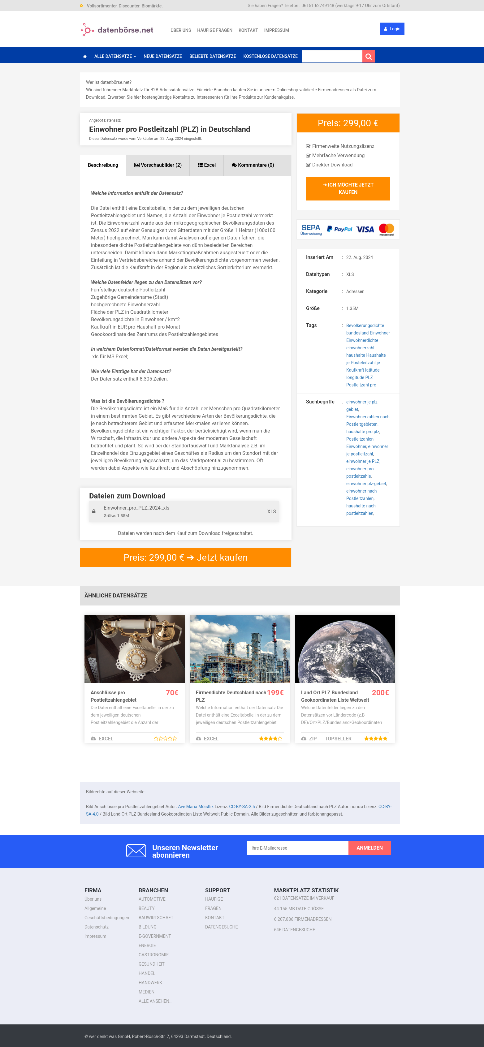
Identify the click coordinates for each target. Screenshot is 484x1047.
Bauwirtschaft (156, 917)
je (378, 362)
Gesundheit (152, 964)
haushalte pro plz (362, 431)
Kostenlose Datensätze (271, 56)
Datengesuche (221, 926)
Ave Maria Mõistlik (196, 806)
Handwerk (150, 982)
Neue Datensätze (163, 56)
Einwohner (380, 332)
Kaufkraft (355, 370)
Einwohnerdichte (362, 340)
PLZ (369, 377)
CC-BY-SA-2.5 (242, 806)
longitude (355, 377)
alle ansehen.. (155, 1001)
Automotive (152, 899)
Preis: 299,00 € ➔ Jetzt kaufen (185, 557)
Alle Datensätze (113, 56)
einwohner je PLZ (362, 461)
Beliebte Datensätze (212, 56)
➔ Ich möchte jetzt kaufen (348, 188)
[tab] (103, 165)
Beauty (147, 908)
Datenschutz (96, 926)
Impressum (276, 30)
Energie (147, 945)
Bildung (148, 926)
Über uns (181, 30)
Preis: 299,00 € (348, 123)
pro (373, 384)
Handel (147, 973)
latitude (372, 370)
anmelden (370, 848)
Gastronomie (154, 954)
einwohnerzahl (360, 347)
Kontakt (248, 30)
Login (392, 28)
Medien (146, 991)
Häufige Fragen (214, 30)
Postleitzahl (357, 384)
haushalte (355, 355)
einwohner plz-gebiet (366, 483)
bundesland (357, 332)
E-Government (155, 936)
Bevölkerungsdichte (365, 325)
